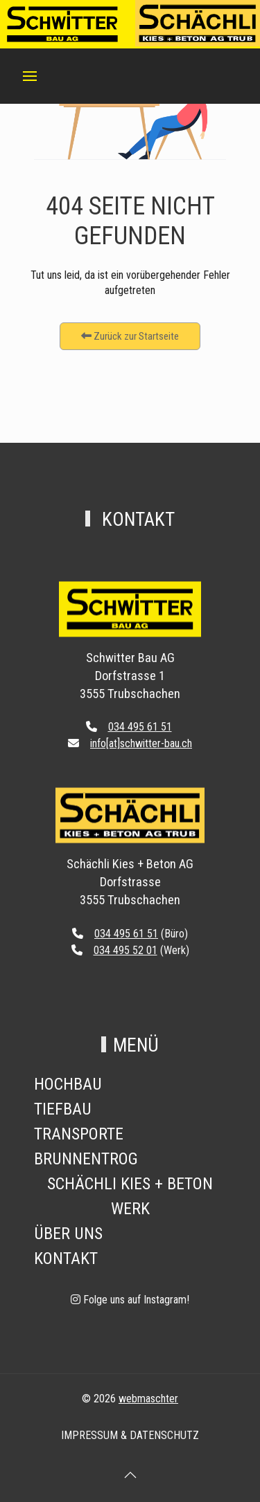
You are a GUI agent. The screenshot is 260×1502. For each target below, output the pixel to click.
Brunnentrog (86, 1159)
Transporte (78, 1134)
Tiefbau (63, 1109)
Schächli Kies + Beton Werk (130, 1196)
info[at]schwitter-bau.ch (141, 743)
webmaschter (148, 1398)
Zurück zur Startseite (130, 336)
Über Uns (68, 1233)
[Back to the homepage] (130, 623)
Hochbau (68, 1084)
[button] (29, 76)
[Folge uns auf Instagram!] (130, 1299)
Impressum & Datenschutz (130, 1435)
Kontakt (66, 1258)
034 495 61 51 (140, 726)
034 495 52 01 (125, 950)
